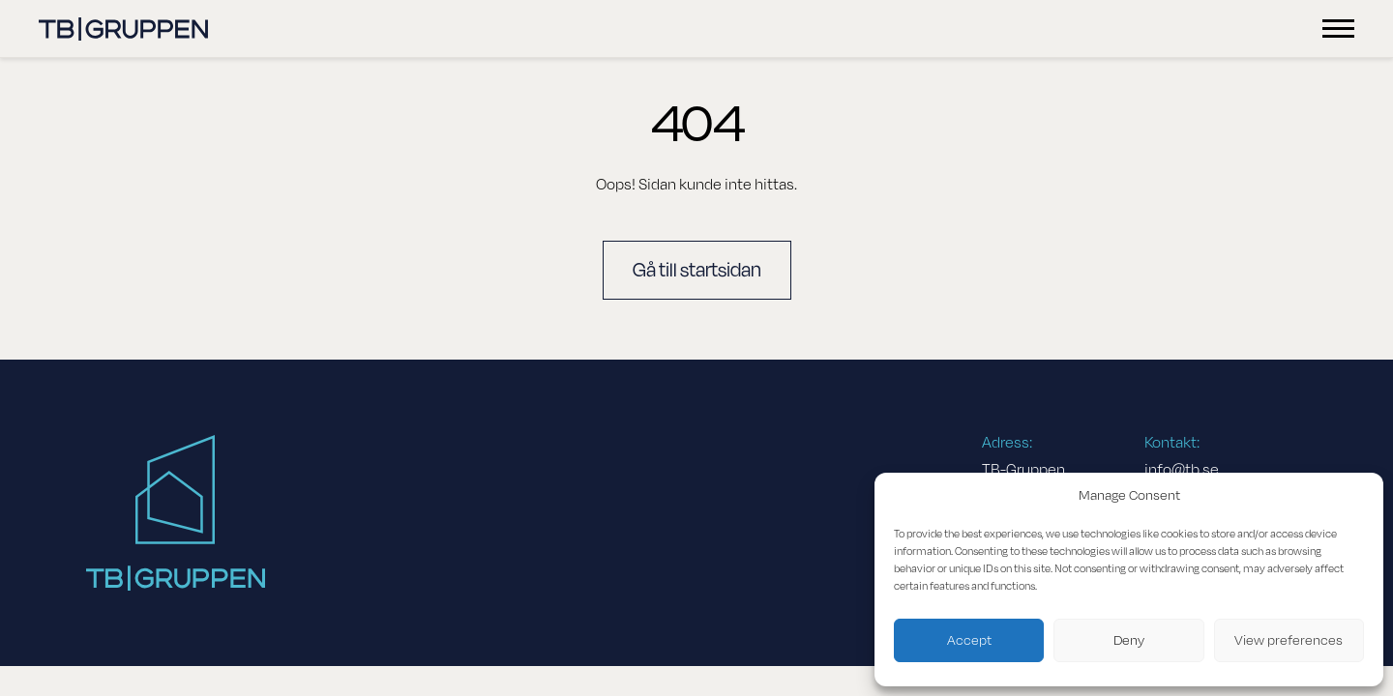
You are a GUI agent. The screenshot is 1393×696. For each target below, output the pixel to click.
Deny (1128, 640)
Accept (969, 640)
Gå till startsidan (697, 270)
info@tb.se (1181, 469)
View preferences (1288, 640)
